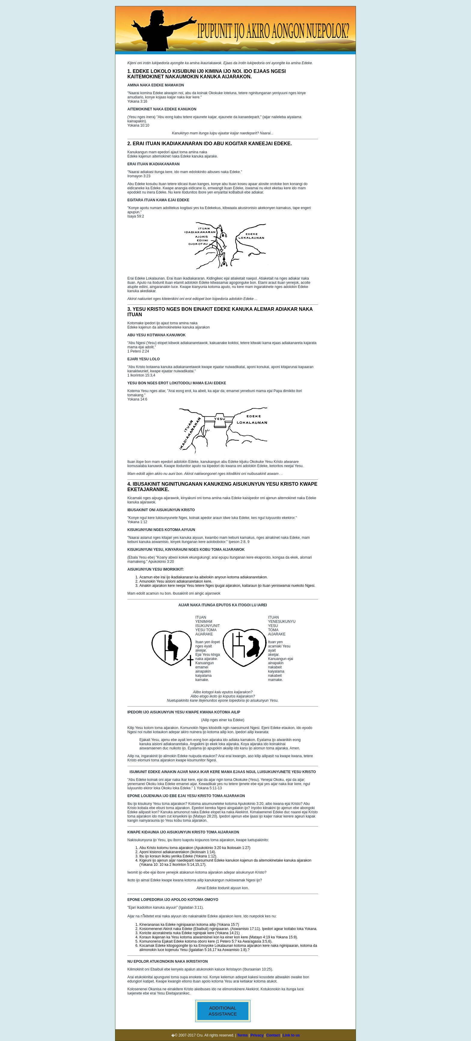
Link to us (291, 1035)
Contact (273, 1035)
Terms (242, 1035)
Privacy (256, 1035)
